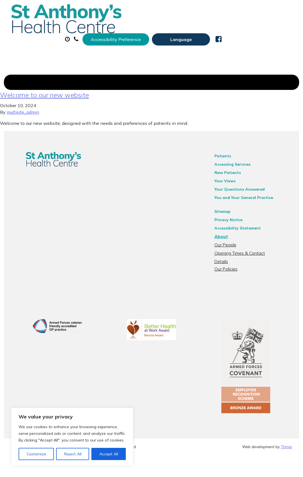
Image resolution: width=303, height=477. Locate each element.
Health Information (184, 47)
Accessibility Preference (186, 10)
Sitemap (230, 226)
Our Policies (233, 276)
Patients (230, 171)
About (96, 27)
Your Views (232, 196)
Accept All (108, 453)
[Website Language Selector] (251, 10)
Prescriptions (192, 27)
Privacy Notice (236, 235)
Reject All (72, 453)
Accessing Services (240, 179)
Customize (36, 453)
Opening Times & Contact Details (254, 268)
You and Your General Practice (251, 212)
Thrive (286, 468)
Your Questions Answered (247, 204)
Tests (92, 47)
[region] (72, 437)
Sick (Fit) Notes (239, 27)
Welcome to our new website (44, 110)
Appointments (142, 27)
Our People (233, 260)
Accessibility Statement (245, 243)
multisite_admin (23, 127)
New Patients (129, 47)
